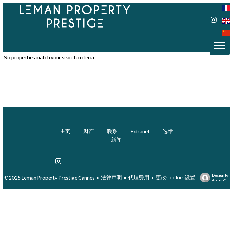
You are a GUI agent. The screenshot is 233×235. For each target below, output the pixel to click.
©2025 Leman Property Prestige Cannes (49, 177)
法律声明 (111, 177)
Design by (213, 177)
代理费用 (138, 177)
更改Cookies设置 (175, 177)
